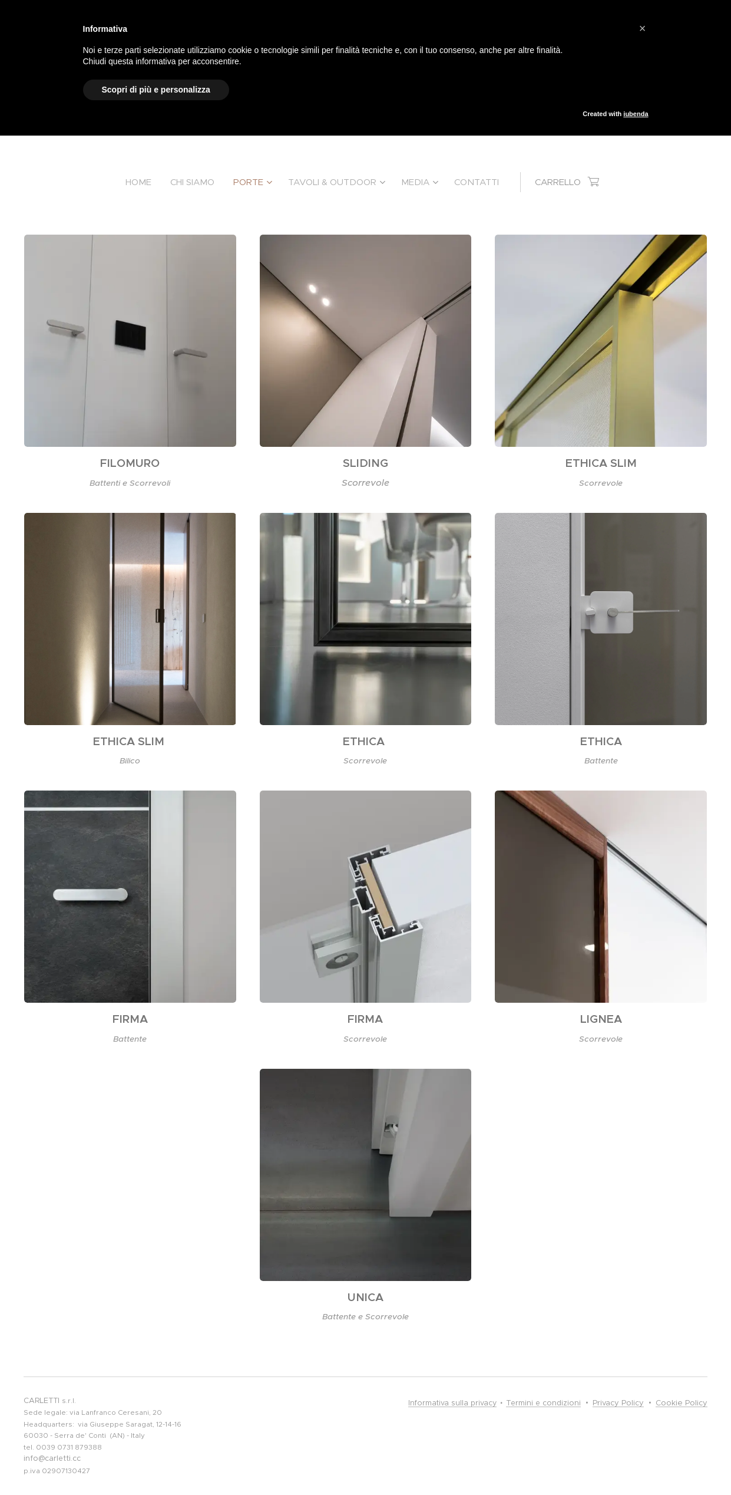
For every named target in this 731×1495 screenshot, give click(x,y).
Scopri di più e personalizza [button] (156, 89)
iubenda (635, 113)
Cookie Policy (681, 1403)
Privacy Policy (618, 1403)
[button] (642, 28)
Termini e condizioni (543, 1403)
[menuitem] (143, 182)
